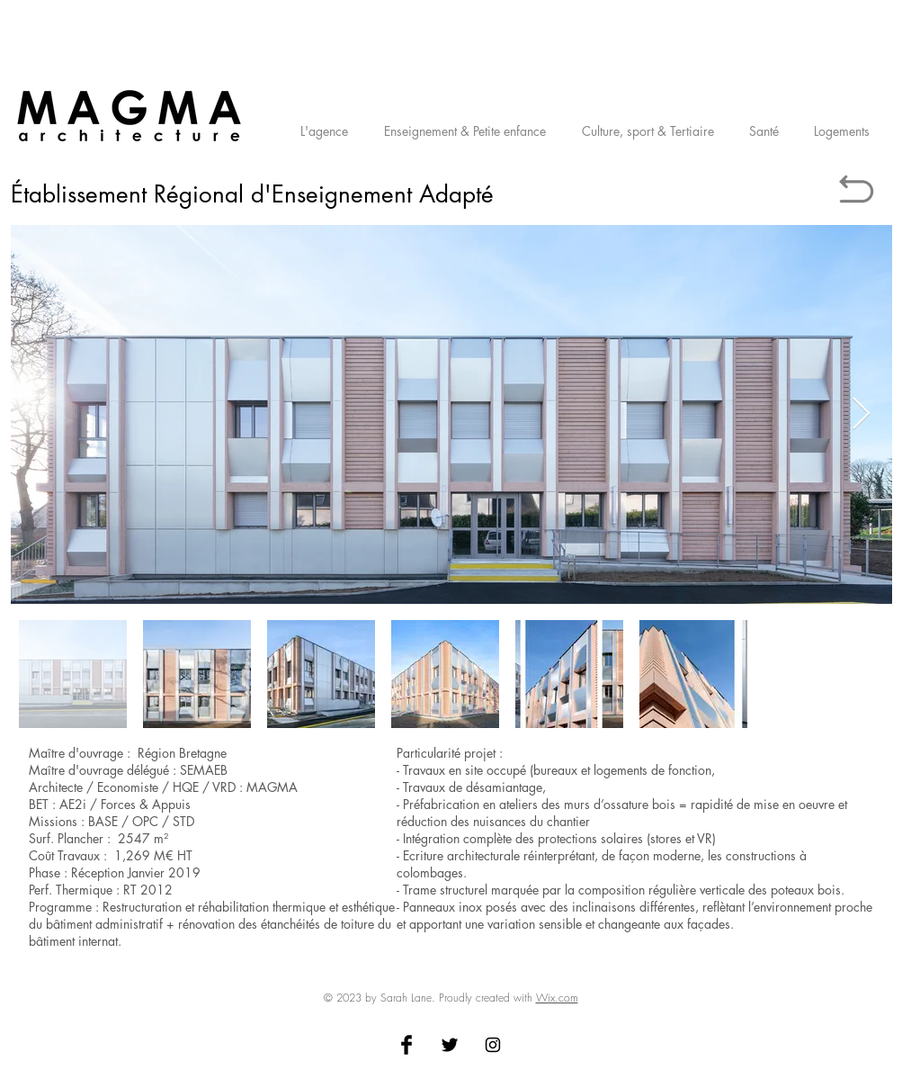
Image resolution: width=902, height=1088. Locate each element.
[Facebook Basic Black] (406, 1045)
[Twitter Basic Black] (450, 1045)
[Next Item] (861, 414)
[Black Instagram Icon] (493, 1045)
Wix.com (557, 997)
